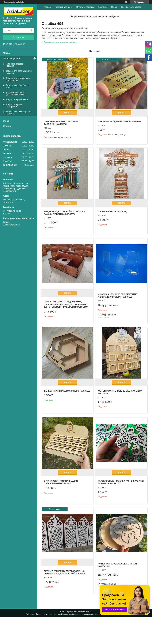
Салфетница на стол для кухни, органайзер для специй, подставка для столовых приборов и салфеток (66, 304)
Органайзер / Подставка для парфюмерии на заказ (61, 482)
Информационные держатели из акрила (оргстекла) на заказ (117, 295)
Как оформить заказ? (131, 7)
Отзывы (7, 126)
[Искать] (30, 30)
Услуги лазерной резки (17, 99)
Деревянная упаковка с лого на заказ (67, 391)
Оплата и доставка (85, 7)
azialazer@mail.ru (11, 224)
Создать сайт (9, 2)
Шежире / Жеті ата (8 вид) (112, 211)
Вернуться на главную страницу (60, 42)
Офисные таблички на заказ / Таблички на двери (61, 122)
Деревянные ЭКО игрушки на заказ (18, 112)
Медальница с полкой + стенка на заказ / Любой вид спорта (64, 212)
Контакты (102, 7)
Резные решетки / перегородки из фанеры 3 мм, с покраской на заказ (65, 572)
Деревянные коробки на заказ (17, 86)
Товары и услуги (11, 58)
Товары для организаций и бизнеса (19, 72)
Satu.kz (89, 611)
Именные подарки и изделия (15, 65)
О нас (6, 121)
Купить (67, 113)
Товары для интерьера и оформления (18, 79)
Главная (47, 7)
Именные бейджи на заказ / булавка (119, 121)
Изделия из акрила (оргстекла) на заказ (15, 93)
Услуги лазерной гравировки (14, 105)
